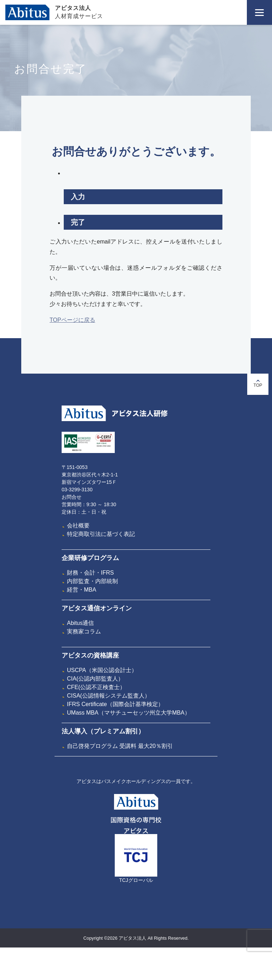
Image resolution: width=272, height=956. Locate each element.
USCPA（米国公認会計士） (102, 670)
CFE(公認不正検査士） (96, 687)
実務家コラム (84, 631)
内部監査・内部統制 (92, 581)
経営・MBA (81, 590)
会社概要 (78, 525)
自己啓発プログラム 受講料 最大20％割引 (120, 746)
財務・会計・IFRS (90, 573)
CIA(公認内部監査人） (95, 679)
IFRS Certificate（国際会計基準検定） (115, 704)
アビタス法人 (73, 8)
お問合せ (71, 497)
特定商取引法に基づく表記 (101, 534)
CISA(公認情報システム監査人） (108, 696)
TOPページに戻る (72, 320)
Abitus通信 (80, 623)
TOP (258, 384)
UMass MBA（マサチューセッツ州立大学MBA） (128, 713)
